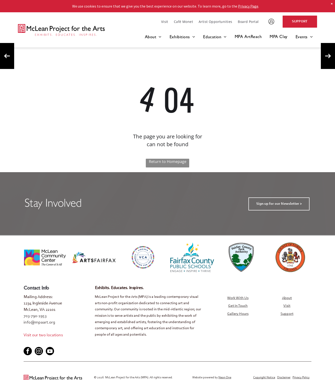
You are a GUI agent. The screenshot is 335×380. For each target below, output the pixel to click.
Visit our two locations (43, 335)
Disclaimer (283, 377)
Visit (286, 306)
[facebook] (27, 342)
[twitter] (34, 342)
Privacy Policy (301, 377)
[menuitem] (164, 22)
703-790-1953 (35, 316)
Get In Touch (238, 306)
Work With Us (237, 298)
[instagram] (39, 351)
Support (287, 314)
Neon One (224, 377)
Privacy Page (248, 6)
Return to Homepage (167, 161)
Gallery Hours (237, 314)
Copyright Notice (264, 377)
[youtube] (42, 342)
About (287, 298)
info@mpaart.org (39, 322)
